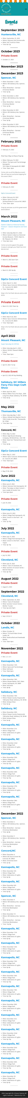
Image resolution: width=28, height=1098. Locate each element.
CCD (23, 1095)
